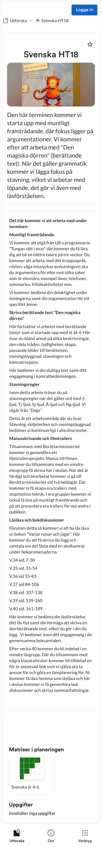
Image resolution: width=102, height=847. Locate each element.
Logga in (84, 10)
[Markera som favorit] (90, 44)
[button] (32, 774)
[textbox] (51, 460)
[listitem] (17, 837)
